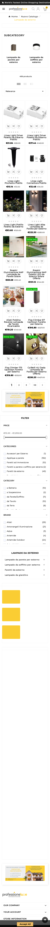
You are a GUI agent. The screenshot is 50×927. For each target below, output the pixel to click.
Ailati (26, 522)
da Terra (26, 505)
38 (35, 385)
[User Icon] (38, 9)
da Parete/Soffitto (26, 497)
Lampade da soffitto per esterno (36, 59)
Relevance (25, 91)
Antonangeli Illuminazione (26, 527)
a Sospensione (26, 492)
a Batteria (26, 488)
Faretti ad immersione (26, 462)
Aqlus (26, 531)
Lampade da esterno (25, 553)
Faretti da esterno (26, 471)
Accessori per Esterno (26, 453)
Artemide (26, 535)
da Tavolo (26, 501)
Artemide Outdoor (26, 540)
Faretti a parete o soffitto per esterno (26, 467)
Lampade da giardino (16, 575)
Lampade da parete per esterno (13, 59)
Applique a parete (26, 458)
